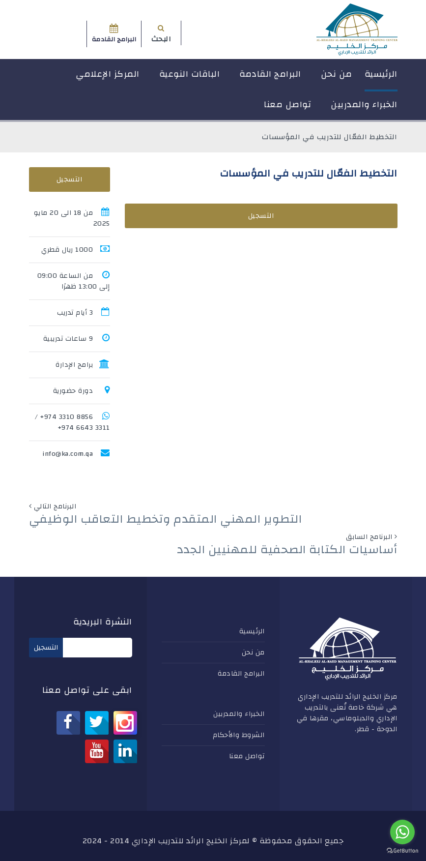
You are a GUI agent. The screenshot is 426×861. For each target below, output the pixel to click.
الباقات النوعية (189, 74)
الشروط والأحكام (239, 735)
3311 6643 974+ (84, 427)
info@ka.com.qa (67, 453)
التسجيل (261, 215)
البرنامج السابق (369, 537)
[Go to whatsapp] (402, 832)
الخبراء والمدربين (364, 104)
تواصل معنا (287, 104)
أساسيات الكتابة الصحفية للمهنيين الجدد (287, 550)
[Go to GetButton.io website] (402, 851)
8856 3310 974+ (66, 417)
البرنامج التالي (55, 506)
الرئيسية (381, 74)
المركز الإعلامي (108, 74)
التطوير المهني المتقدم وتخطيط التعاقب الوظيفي (165, 519)
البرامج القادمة (270, 74)
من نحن (336, 74)
